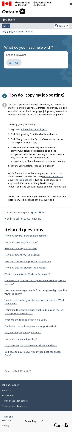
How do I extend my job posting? (22, 254)
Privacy (5, 425)
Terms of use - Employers (14, 406)
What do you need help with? (28, 47)
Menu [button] (6, 25)
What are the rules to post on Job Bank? (26, 319)
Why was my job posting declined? (23, 332)
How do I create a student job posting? (25, 267)
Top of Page (34, 421)
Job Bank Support (10, 384)
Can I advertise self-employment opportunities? (30, 326)
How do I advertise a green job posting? (26, 235)
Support (20, 31)
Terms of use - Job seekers (15, 400)
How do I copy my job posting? (21, 241)
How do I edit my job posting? (21, 248)
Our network (8, 395)
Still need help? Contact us (23, 218)
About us (6, 390)
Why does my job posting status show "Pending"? (31, 345)
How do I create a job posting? (21, 338)
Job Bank (9, 19)
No (41, 212)
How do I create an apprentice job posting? (28, 261)
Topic (31, 31)
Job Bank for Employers (34, 129)
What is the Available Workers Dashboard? (27, 274)
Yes (34, 212)
